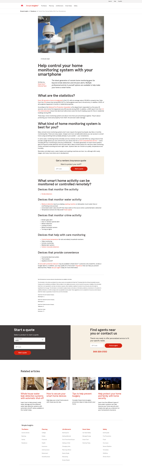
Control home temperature (50, 239)
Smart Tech (86, 439)
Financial (44, 439)
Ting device (78, 265)
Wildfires (105, 453)
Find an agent (113, 345)
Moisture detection (47, 204)
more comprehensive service (88, 140)
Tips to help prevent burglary (82, 395)
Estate (43, 436)
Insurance (44, 446)
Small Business (46, 456)
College (44, 432)
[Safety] (76, 6)
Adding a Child (66, 443)
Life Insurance (45, 450)
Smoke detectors (47, 194)
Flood (104, 439)
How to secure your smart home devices (56, 395)
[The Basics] (44, 6)
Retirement (45, 453)
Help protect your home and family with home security (109, 396)
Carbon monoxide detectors (50, 247)
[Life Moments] (59, 6)
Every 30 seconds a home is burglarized (50, 100)
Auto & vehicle (25, 432)
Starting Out (65, 432)
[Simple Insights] (32, 6)
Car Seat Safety (87, 432)
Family (23, 439)
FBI (45, 102)
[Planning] (51, 6)
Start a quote (79, 169)
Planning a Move (66, 450)
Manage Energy (87, 436)
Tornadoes (105, 450)
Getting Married (66, 436)
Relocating (65, 456)
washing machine (70, 204)
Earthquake (106, 432)
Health (43, 443)
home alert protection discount (49, 264)
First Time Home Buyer (68, 439)
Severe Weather (107, 446)
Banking (24, 436)
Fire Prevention (107, 436)
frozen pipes (67, 209)
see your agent (56, 267)
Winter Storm (106, 456)
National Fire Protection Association (60, 107)
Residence (24, 443)
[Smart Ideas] (68, 6)
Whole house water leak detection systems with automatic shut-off (32, 396)
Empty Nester (66, 460)
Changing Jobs (66, 446)
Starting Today (86, 443)
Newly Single (65, 453)
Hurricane (105, 443)
